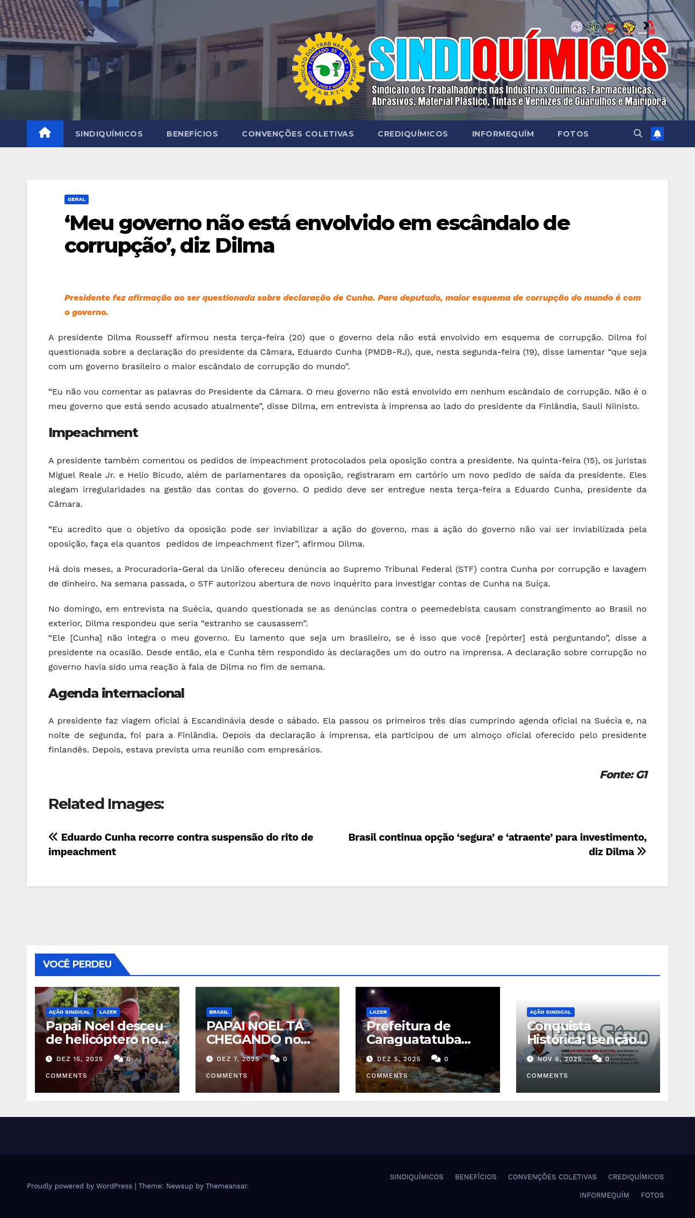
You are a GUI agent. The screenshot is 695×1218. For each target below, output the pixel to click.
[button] (638, 133)
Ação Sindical (69, 1012)
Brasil (219, 1012)
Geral (76, 199)
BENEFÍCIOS (192, 134)
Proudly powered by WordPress (81, 1186)
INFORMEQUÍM (503, 134)
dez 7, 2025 (237, 1059)
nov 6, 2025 (559, 1059)
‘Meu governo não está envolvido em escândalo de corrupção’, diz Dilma (316, 234)
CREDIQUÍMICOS (413, 134)
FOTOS (573, 134)
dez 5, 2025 (399, 1059)
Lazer (108, 1012)
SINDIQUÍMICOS (109, 134)
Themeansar (226, 1186)
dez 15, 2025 (79, 1059)
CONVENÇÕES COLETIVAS (298, 134)
